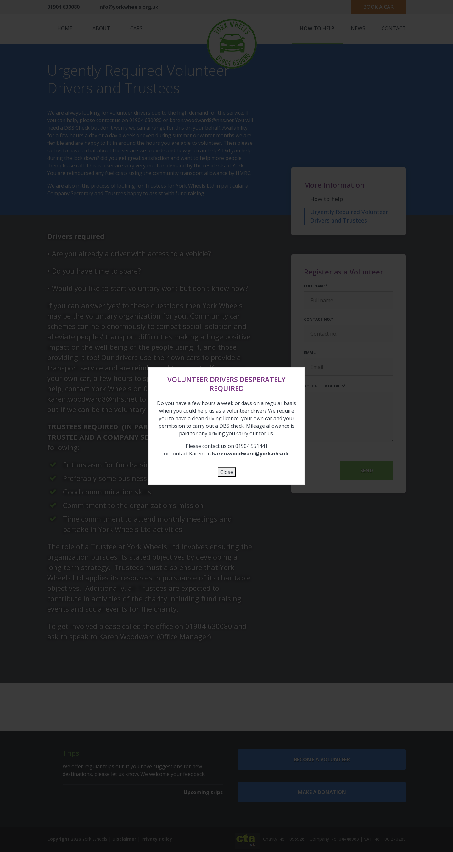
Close (226, 472)
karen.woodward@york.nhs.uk (250, 453)
